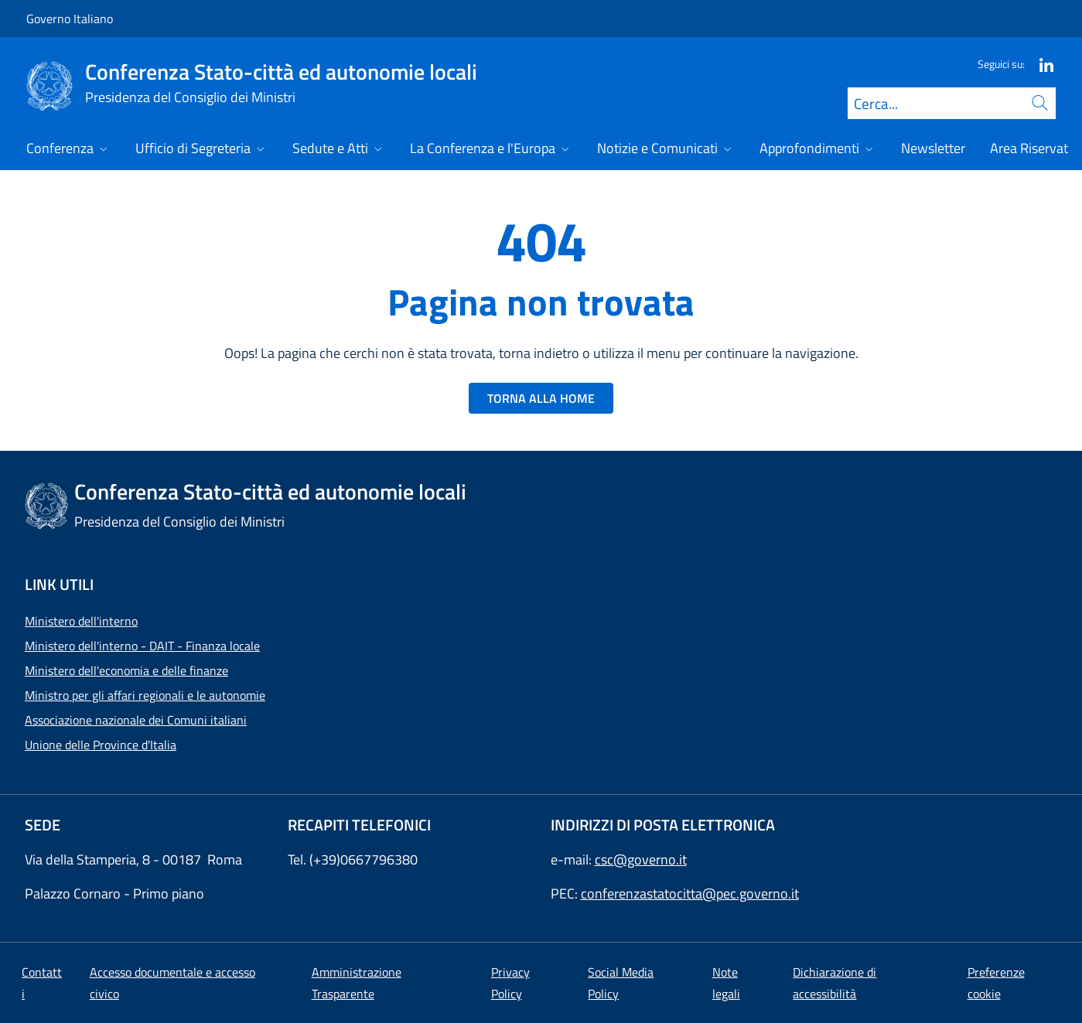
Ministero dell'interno (81, 621)
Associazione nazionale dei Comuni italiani (136, 720)
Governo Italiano (69, 18)
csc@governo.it (641, 859)
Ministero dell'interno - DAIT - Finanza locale (142, 645)
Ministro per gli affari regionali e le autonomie (145, 695)
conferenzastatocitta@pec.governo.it (690, 893)
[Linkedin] (1040, 63)
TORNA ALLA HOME (541, 398)
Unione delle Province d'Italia (100, 744)
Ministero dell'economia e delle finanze (126, 670)
